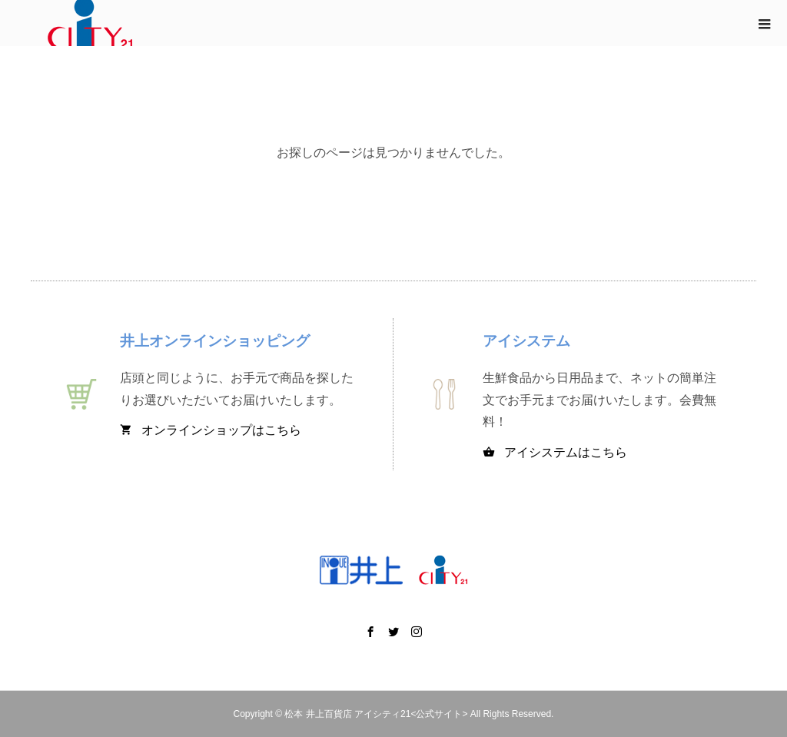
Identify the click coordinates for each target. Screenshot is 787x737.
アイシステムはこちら (555, 452)
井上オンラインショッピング (215, 341)
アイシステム (526, 341)
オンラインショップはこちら (210, 430)
